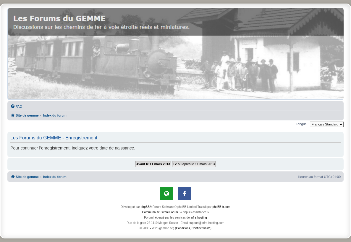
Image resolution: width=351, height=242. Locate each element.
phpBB (145, 206)
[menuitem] (16, 106)
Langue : (302, 124)
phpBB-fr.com (221, 206)
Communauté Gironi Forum (160, 212)
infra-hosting (199, 217)
